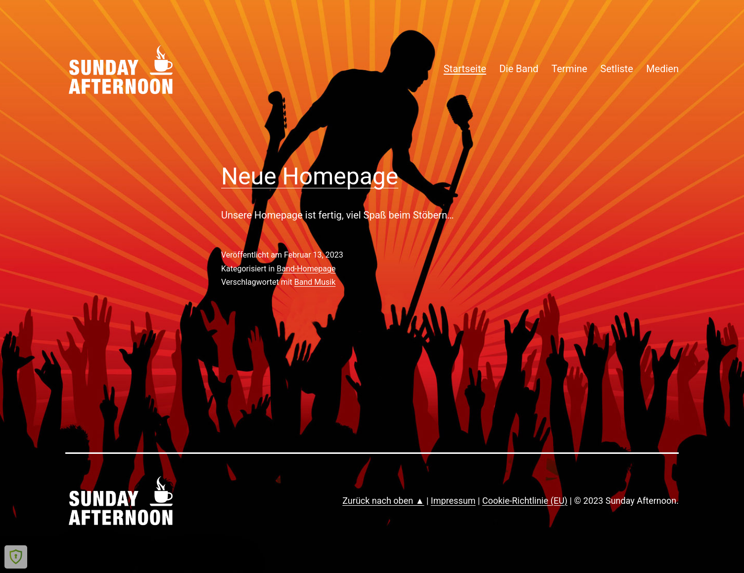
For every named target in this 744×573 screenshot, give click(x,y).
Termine (569, 69)
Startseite (465, 69)
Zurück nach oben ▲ (383, 500)
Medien (662, 69)
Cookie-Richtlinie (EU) (524, 500)
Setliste (617, 69)
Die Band (518, 69)
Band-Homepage (306, 268)
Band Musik (315, 282)
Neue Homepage (309, 176)
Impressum (453, 500)
